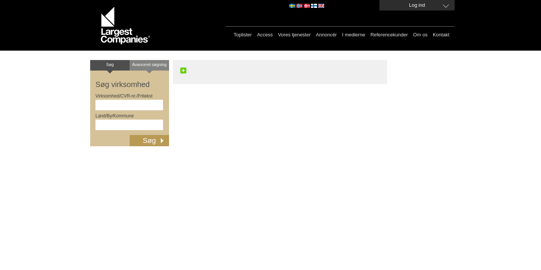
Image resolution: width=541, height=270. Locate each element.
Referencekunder (389, 35)
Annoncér (326, 35)
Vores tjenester (294, 35)
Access (265, 35)
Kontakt (441, 35)
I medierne (353, 35)
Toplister (243, 35)
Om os (420, 35)
